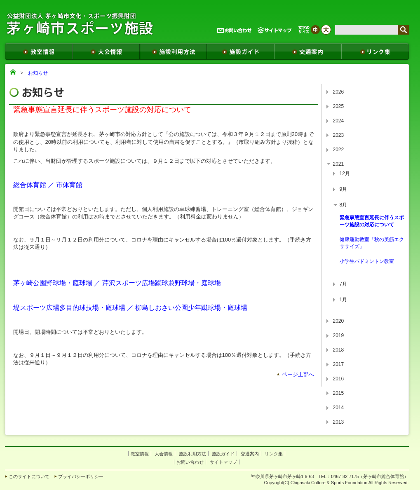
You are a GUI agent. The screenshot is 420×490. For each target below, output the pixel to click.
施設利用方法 (192, 453)
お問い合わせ (190, 462)
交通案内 (250, 453)
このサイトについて (29, 476)
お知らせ (38, 73)
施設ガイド (223, 453)
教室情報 (140, 453)
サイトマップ (223, 462)
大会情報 (164, 453)
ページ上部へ (298, 374)
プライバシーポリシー (80, 476)
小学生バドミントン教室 (367, 261)
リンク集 (274, 453)
